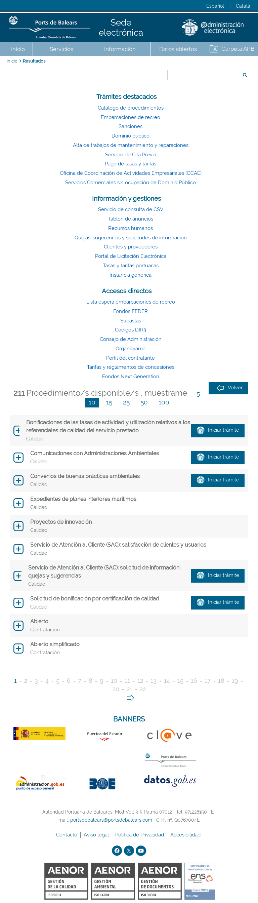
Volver (230, 388)
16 (194, 680)
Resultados (34, 61)
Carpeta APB (237, 48)
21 (129, 689)
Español (215, 6)
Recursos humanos (130, 228)
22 (143, 689)
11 (127, 680)
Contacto (67, 835)
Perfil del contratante (130, 358)
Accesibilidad (186, 835)
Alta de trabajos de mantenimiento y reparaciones (130, 145)
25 (126, 402)
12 (140, 680)
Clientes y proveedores (131, 247)
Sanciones (130, 126)
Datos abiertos (178, 49)
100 (164, 402)
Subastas (130, 321)
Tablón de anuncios (130, 219)
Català (243, 6)
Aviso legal (97, 835)
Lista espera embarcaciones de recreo (130, 302)
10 (92, 402)
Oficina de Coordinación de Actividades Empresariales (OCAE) (131, 173)
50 (144, 402)
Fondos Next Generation (130, 377)
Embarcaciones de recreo (130, 117)
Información (120, 49)
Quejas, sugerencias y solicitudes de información (131, 238)
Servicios (61, 49)
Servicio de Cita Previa (130, 155)
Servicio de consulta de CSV (130, 209)
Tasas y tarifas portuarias (131, 266)
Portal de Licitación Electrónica (130, 256)
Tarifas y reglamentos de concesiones (130, 367)
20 (116, 689)
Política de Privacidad (140, 835)
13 (153, 680)
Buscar (165, 63)
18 (221, 680)
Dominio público (130, 136)
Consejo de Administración (131, 339)
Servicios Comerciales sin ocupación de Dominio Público (130, 183)
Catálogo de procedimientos (131, 108)
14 (167, 680)
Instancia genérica (131, 275)
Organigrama (130, 349)
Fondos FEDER (130, 311)
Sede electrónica (121, 27)
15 (109, 402)
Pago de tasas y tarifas (130, 164)
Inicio (18, 49)
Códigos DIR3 (130, 330)
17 (208, 680)
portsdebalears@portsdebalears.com (111, 820)
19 (235, 680)
